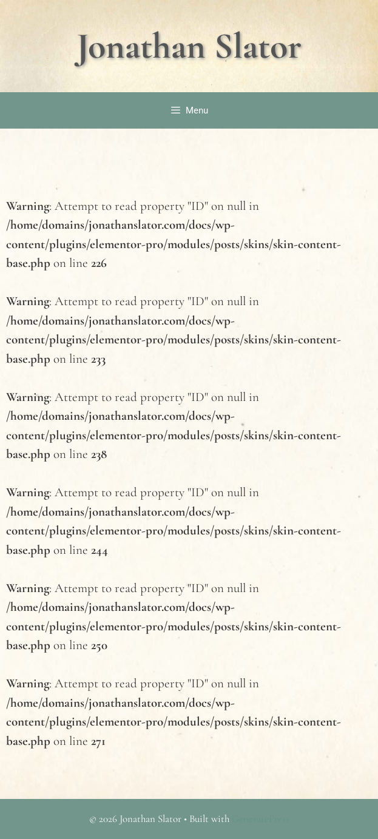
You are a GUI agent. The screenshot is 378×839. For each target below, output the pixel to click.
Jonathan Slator (189, 46)
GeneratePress (260, 818)
